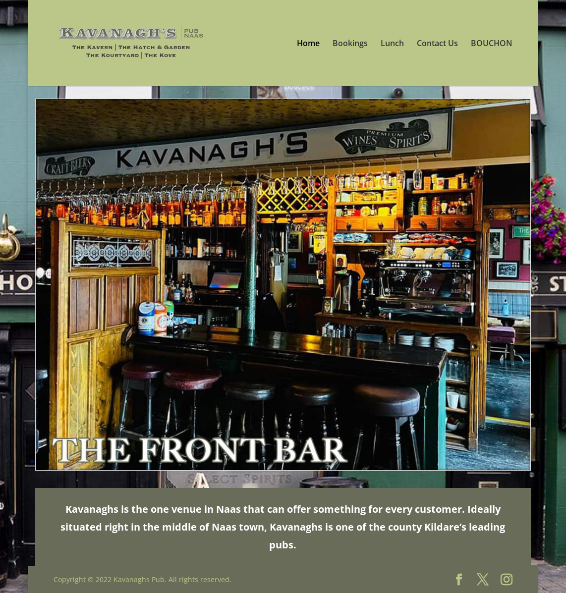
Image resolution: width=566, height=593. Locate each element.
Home (308, 44)
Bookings (350, 44)
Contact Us (437, 44)
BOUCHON (491, 44)
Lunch (392, 44)
